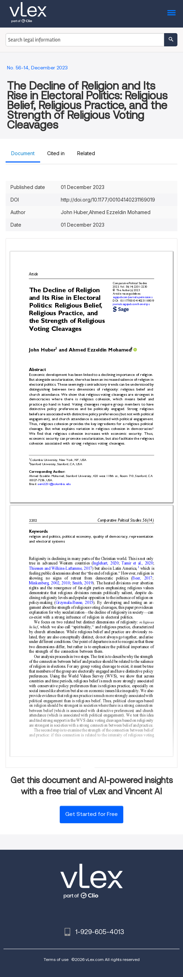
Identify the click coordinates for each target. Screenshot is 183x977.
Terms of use (56, 959)
